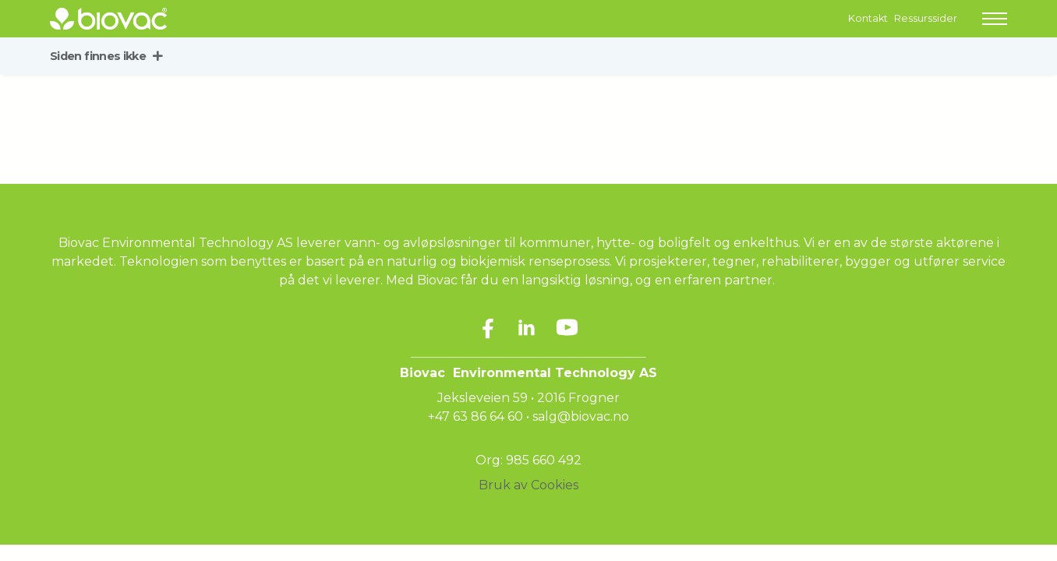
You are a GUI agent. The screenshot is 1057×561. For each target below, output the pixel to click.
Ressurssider (925, 18)
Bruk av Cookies (528, 485)
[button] (994, 18)
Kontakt (868, 18)
